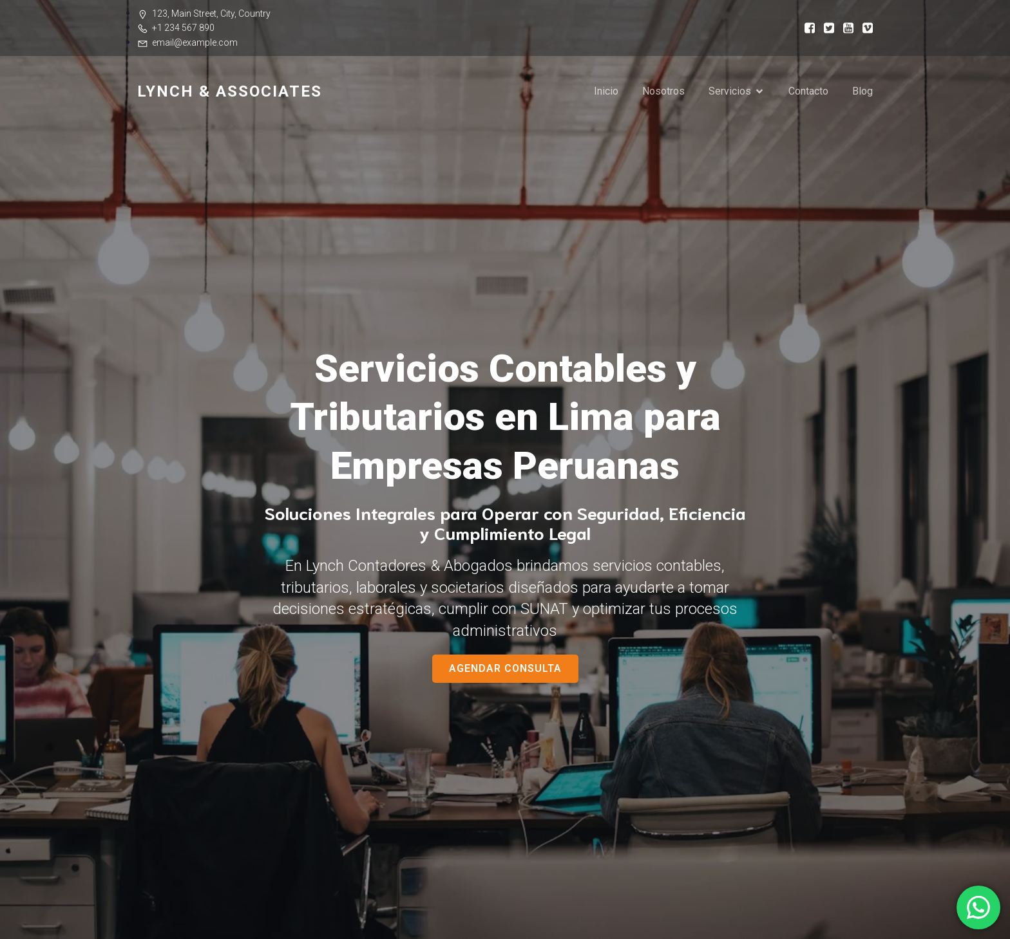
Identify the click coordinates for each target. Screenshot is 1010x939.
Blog (862, 91)
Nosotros (663, 91)
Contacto (808, 91)
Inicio (606, 91)
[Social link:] (805, 27)
